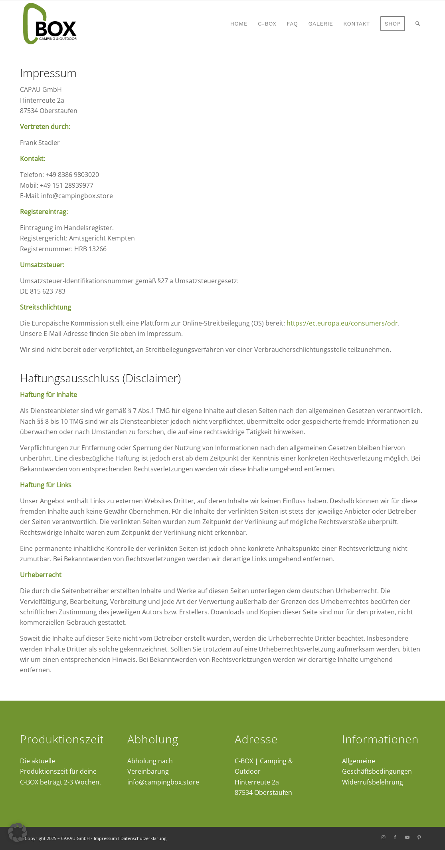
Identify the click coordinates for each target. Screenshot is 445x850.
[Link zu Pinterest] (419, 837)
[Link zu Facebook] (395, 837)
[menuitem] (239, 23)
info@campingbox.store (163, 782)
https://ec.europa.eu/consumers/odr (342, 323)
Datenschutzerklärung (143, 838)
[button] (17, 832)
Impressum (105, 838)
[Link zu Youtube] (407, 837)
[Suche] (417, 23)
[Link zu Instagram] (383, 837)
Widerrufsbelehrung (372, 782)
